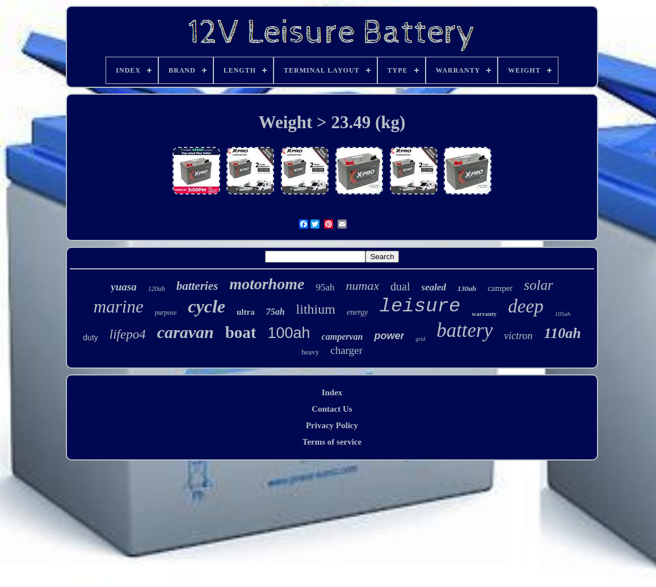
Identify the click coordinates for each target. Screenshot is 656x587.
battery (464, 330)
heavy (310, 352)
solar (538, 285)
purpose (166, 312)
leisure (420, 306)
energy (357, 312)
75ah (275, 311)
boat (240, 332)
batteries (197, 286)
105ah (563, 313)
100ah (288, 332)
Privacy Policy (332, 425)
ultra (246, 311)
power (389, 335)
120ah (156, 289)
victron (518, 335)
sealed (434, 287)
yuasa (123, 287)
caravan (185, 332)
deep (525, 306)
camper (499, 288)
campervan (342, 336)
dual (400, 286)
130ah (466, 288)
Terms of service (331, 441)
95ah (325, 287)
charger (346, 350)
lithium (315, 309)
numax (362, 285)
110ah (562, 333)
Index (332, 392)
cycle (206, 306)
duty (90, 337)
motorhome (266, 284)
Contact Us (332, 408)
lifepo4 (128, 334)
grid (420, 339)
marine (119, 306)
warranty (484, 313)
